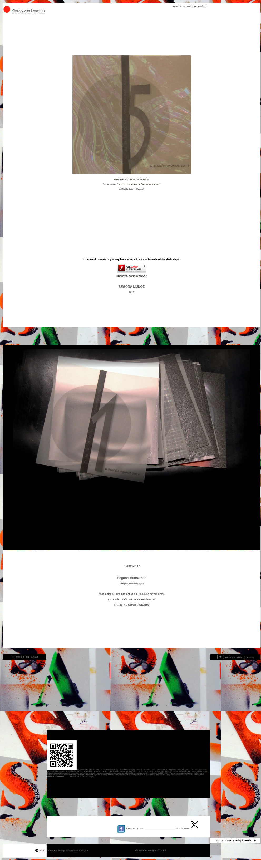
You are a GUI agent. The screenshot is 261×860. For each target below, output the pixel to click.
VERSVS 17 (116, 6)
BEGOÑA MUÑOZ (197, 6)
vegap (84, 850)
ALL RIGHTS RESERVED (76, 777)
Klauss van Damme (146, 850)
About (34, 657)
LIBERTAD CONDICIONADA (131, 605)
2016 (131, 292)
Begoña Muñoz (128, 578)
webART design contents (63, 850)
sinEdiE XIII (22, 657)
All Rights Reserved (128, 189)
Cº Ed (161, 850)
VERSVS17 (110, 184)
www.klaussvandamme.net (95, 771)
